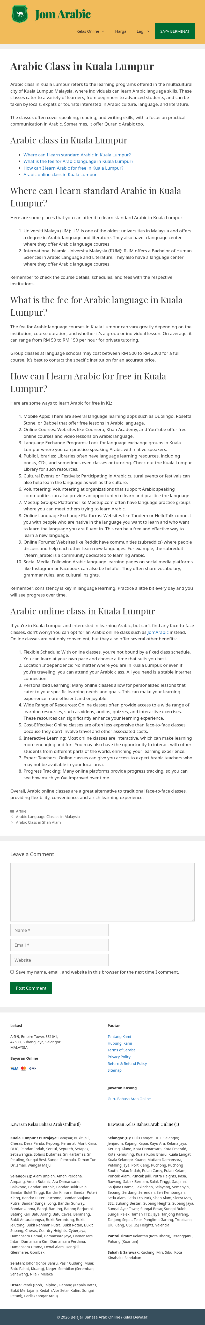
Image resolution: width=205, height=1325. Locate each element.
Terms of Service (122, 1049)
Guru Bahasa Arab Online (129, 1098)
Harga (120, 31)
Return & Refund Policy (127, 1063)
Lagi (146, 31)
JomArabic (158, 632)
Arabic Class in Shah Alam (38, 822)
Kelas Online (93, 31)
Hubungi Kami (120, 1043)
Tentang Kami (119, 1036)
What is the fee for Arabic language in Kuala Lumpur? (78, 161)
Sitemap (115, 1070)
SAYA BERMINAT (174, 31)
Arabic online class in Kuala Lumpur (60, 174)
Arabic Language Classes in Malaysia (48, 816)
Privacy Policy (119, 1056)
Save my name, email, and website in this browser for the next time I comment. (97, 972)
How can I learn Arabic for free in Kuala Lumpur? (73, 168)
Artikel (21, 811)
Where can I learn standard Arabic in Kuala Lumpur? (77, 155)
